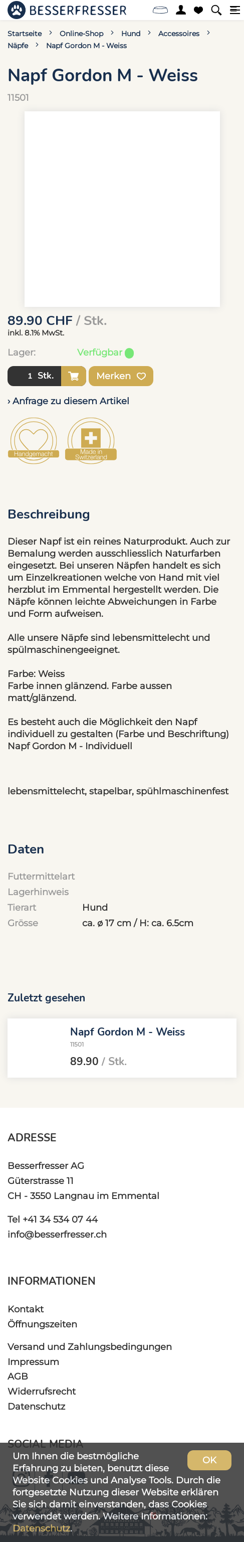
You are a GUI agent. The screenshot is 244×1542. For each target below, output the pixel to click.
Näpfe (18, 45)
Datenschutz (36, 1406)
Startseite (25, 33)
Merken (121, 376)
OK (209, 1460)
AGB (18, 1376)
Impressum (33, 1361)
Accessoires (178, 33)
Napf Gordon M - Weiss (86, 45)
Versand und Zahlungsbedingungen (90, 1346)
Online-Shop (81, 33)
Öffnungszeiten (42, 1324)
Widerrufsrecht (42, 1391)
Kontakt (26, 1309)
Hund (130, 33)
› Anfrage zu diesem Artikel (68, 401)
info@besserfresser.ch (57, 1234)
